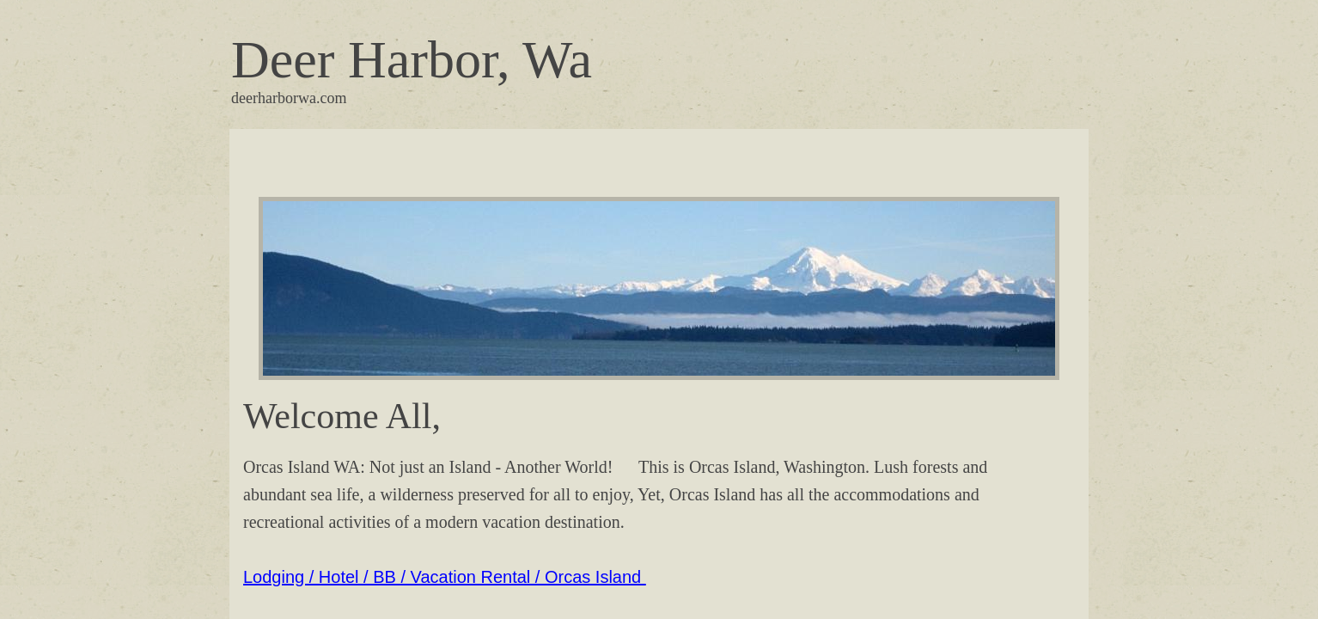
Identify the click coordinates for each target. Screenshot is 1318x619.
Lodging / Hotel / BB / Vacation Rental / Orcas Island (444, 576)
